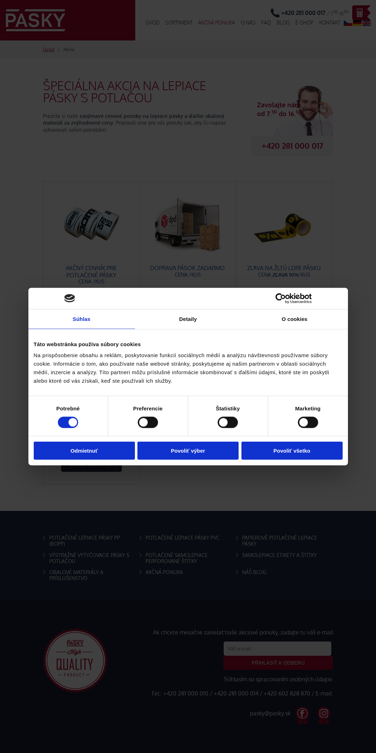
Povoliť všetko (291, 451)
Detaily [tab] (188, 319)
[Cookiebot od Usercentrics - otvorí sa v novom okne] (281, 298)
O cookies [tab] (294, 319)
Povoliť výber (188, 451)
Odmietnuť (84, 451)
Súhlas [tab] (82, 319)
